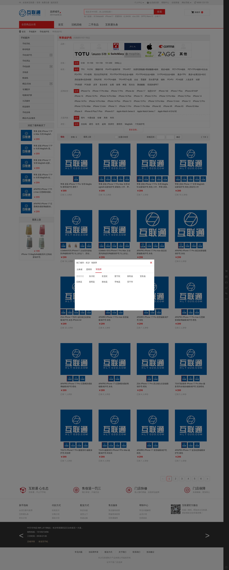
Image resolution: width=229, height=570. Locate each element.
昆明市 (89, 269)
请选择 (98, 269)
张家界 (94, 263)
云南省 (79, 269)
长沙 (88, 263)
